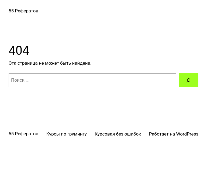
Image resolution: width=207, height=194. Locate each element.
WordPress (187, 134)
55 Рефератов (23, 10)
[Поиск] (188, 80)
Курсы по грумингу (66, 134)
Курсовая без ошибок (118, 134)
